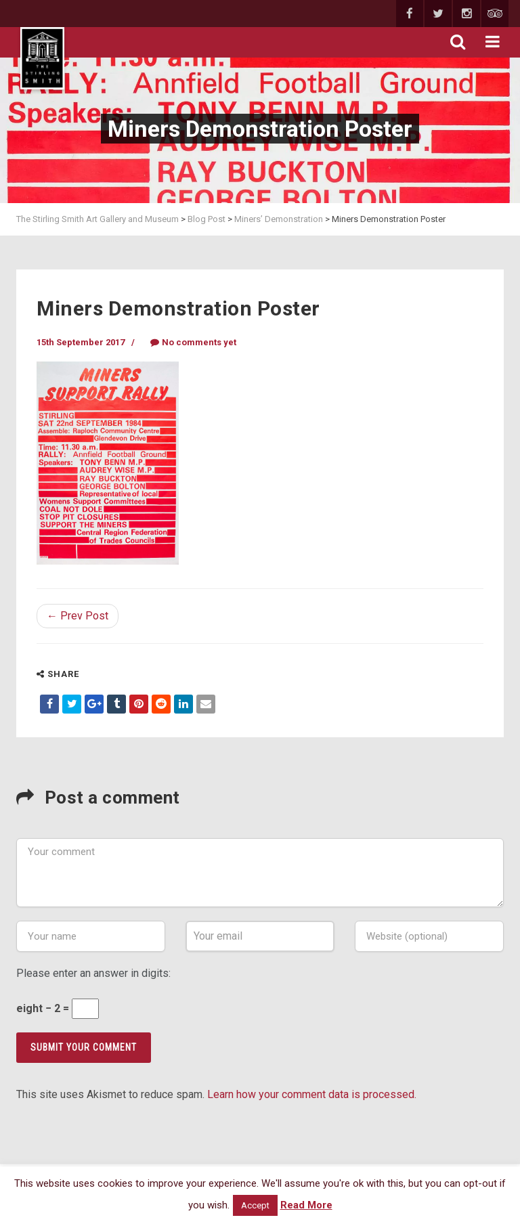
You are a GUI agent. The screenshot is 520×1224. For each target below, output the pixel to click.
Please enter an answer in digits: (93, 973)
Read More (306, 1205)
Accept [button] (255, 1205)
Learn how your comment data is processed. (311, 1094)
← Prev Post (77, 615)
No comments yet (193, 342)
